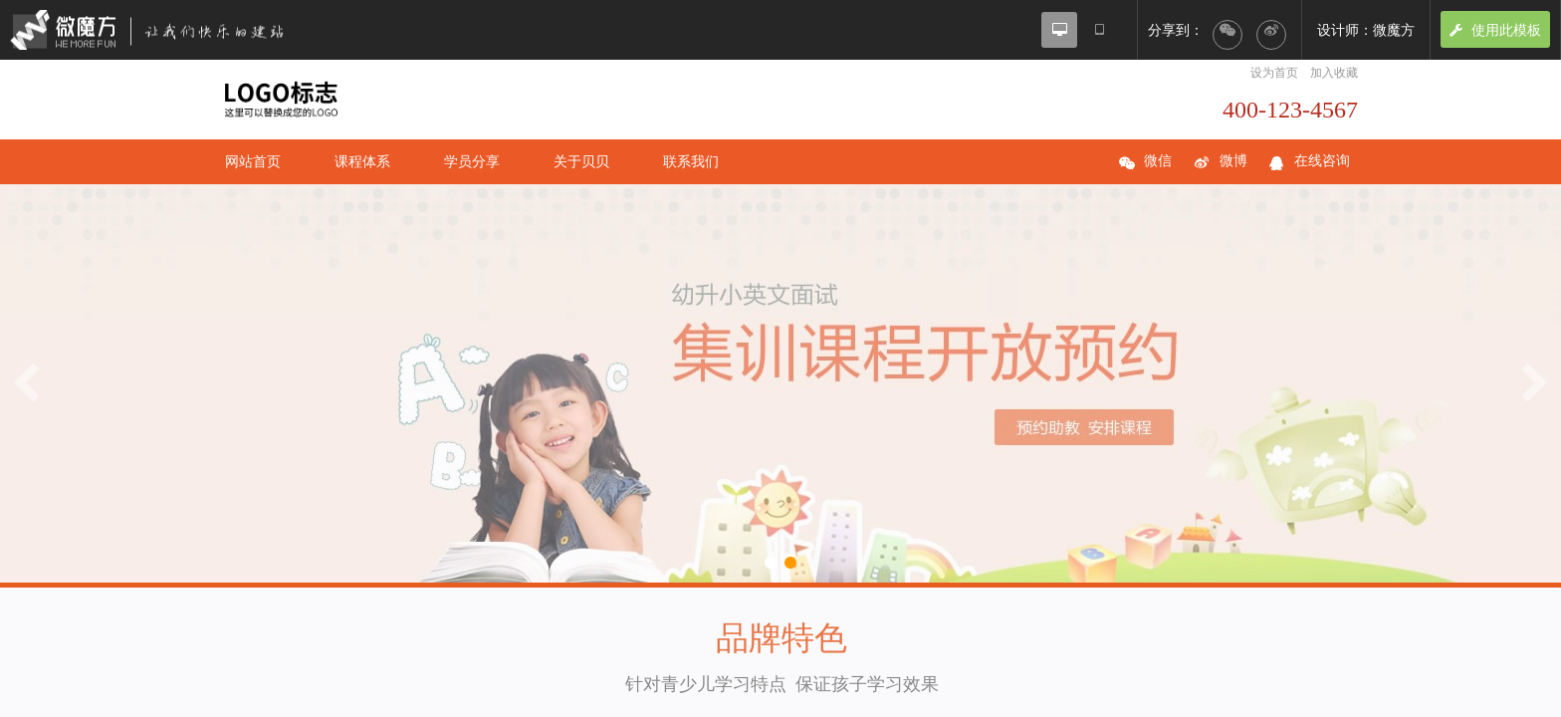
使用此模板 (1495, 30)
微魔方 (164, 30)
